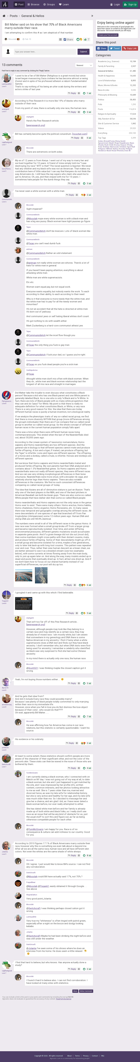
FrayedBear (30, 882)
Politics (117, 100)
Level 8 (4, 403)
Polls (117, 104)
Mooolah (12, 39)
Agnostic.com (5, 4)
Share (101, 48)
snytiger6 (30, 117)
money (117, 145)
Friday (130, 145)
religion (129, 149)
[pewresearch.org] (35, 125)
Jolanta (29, 932)
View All (127, 151)
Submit (83, 51)
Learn (64, 4)
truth (107, 145)
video (101, 141)
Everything (117, 133)
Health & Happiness (117, 76)
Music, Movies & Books (117, 85)
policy (116, 149)
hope (117, 143)
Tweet (115, 48)
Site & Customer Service (117, 123)
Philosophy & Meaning (117, 95)
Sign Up (130, 4)
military (106, 147)
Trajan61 (44, 886)
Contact (95, 1056)
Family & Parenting (117, 66)
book (109, 151)
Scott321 (33, 668)
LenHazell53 (31, 917)
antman (29, 249)
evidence (102, 151)
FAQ (102, 1056)
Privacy (86, 1056)
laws (132, 143)
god (129, 147)
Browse (33, 4)
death (112, 143)
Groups (49, 4)
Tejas (28, 227)
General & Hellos (117, 71)
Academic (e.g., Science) (117, 61)
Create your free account (107, 35)
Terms (77, 1056)
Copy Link (130, 48)
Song (118, 141)
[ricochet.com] (79, 134)
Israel (114, 151)
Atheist (109, 149)
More (75, 991)
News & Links (117, 90)
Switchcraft (30, 873)
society (122, 149)
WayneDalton (31, 895)
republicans (124, 143)
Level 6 (4, 202)
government (103, 143)
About (69, 1056)
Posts (117, 109)
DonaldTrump (109, 141)
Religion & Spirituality (117, 114)
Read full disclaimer (63, 999)
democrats (115, 147)
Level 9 (4, 86)
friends (120, 151)
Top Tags (117, 138)
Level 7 (4, 145)
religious (102, 149)
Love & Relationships (117, 80)
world (123, 141)
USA (111, 145)
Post (19, 4)
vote (100, 147)
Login (115, 4)
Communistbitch (32, 215)
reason (124, 145)
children (123, 147)
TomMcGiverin (32, 773)
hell (133, 147)
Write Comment (86, 991)
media (101, 145)
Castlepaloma (31, 370)
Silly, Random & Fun (117, 119)
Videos (117, 128)
